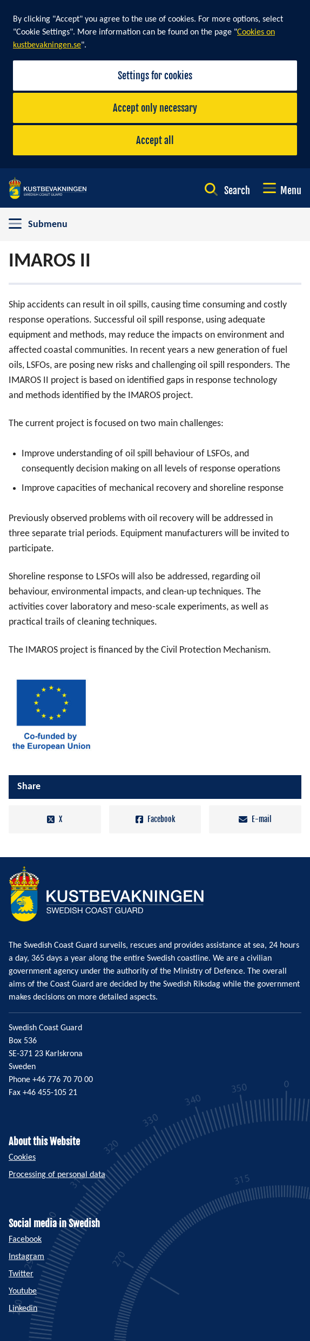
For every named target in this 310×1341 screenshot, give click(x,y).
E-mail (255, 819)
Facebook (155, 819)
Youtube (23, 1291)
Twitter (21, 1274)
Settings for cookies (155, 75)
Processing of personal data (57, 1175)
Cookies (22, 1157)
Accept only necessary (155, 108)
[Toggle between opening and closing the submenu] (155, 225)
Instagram (26, 1257)
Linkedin (23, 1308)
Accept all (155, 140)
